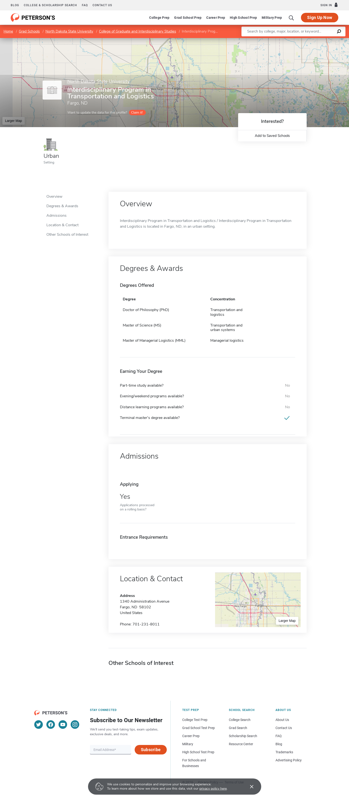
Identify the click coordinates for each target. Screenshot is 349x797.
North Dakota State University (69, 31)
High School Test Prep (198, 752)
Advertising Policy (288, 760)
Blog (15, 5)
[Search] (291, 18)
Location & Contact (62, 225)
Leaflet (291, 40)
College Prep (159, 17)
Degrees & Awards (62, 206)
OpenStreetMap (317, 40)
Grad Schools (29, 31)
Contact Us (283, 728)
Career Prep (215, 17)
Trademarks (284, 752)
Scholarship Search (243, 736)
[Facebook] (50, 724)
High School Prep (243, 17)
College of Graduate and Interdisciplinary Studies (137, 31)
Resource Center (241, 744)
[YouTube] (63, 724)
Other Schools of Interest (67, 234)
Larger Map (13, 121)
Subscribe (151, 749)
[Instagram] (75, 724)
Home (8, 31)
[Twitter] (38, 724)
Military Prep (272, 17)
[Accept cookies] (248, 786)
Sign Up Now (319, 17)
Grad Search (238, 728)
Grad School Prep (188, 17)
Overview (54, 196)
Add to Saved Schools (272, 135)
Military (187, 744)
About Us (282, 720)
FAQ (85, 5)
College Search (240, 720)
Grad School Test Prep (198, 728)
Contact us (102, 5)
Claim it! (137, 112)
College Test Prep (194, 720)
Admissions (56, 215)
